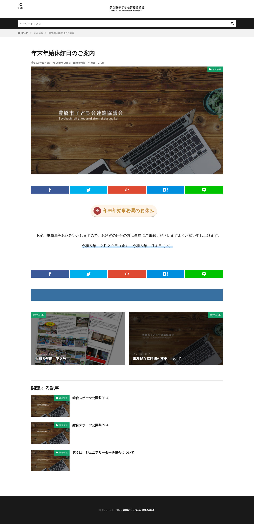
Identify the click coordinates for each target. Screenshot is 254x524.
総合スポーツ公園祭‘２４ (91, 398)
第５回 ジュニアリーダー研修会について (105, 452)
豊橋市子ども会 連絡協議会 (139, 510)
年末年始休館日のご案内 (61, 33)
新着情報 (38, 33)
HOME (24, 33)
